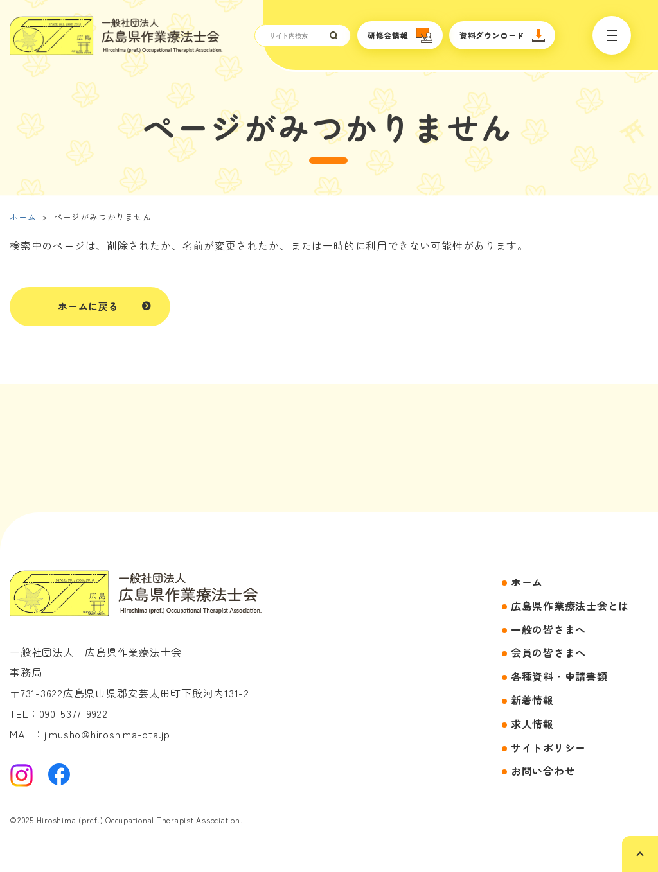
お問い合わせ (543, 770)
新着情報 (532, 700)
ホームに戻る (88, 306)
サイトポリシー (548, 747)
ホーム (23, 217)
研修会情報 (388, 35)
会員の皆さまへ (548, 652)
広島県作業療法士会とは (570, 605)
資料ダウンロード (491, 35)
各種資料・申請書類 (559, 676)
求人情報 (532, 723)
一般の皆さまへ (548, 629)
